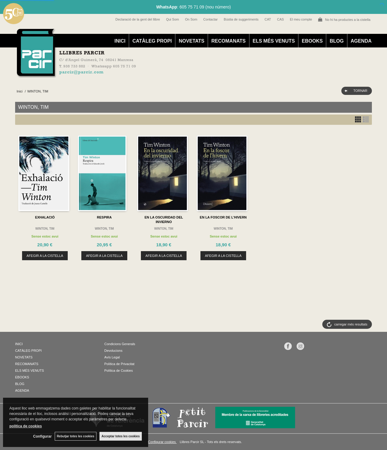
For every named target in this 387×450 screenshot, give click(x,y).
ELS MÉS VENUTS (274, 41)
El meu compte (301, 19)
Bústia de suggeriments (241, 19)
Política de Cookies (118, 370)
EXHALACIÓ (45, 217)
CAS (280, 19)
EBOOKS (312, 41)
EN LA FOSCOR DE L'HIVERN (223, 217)
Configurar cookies (162, 442)
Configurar (42, 436)
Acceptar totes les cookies (121, 436)
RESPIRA (104, 217)
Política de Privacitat (119, 364)
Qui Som (172, 19)
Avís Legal (112, 357)
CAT (268, 19)
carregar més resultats (350, 324)
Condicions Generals (119, 344)
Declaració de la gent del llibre (137, 19)
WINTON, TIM (44, 228)
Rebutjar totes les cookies (75, 436)
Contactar (210, 19)
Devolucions (113, 350)
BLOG (336, 41)
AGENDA (361, 41)
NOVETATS (191, 41)
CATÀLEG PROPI (152, 41)
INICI (119, 41)
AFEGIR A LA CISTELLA (45, 255)
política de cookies (25, 426)
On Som (191, 19)
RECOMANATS (228, 41)
